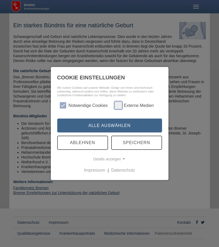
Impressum (94, 170)
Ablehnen (82, 142)
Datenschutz (123, 170)
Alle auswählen (109, 125)
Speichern (136, 142)
